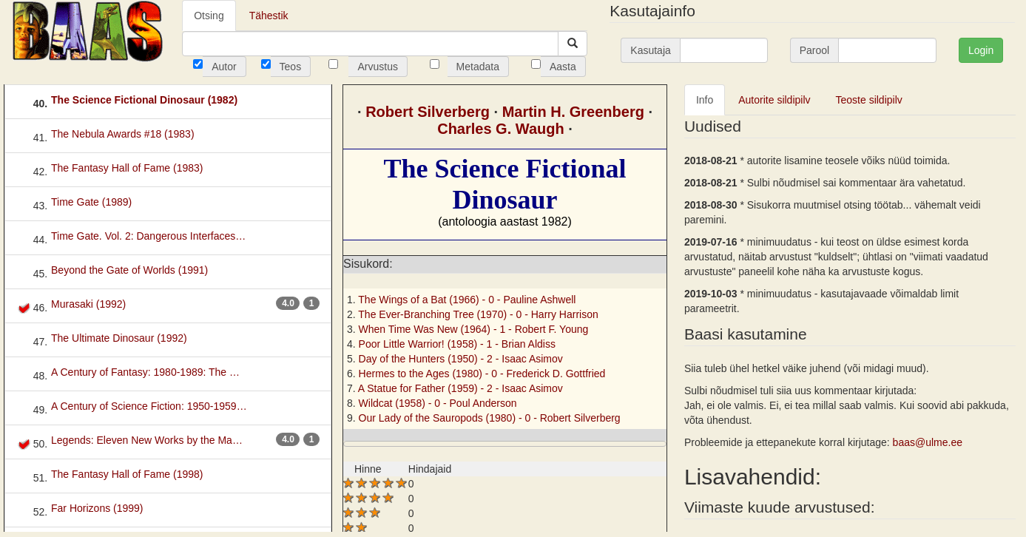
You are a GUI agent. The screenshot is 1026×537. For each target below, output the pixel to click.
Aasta (563, 66)
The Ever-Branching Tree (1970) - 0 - (478, 314)
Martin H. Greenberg (573, 112)
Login (980, 50)
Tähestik (268, 15)
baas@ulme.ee (927, 442)
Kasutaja (650, 50)
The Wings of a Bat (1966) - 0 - (467, 299)
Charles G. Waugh (500, 129)
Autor (224, 66)
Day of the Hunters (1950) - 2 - (461, 359)
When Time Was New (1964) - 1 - (474, 329)
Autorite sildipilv (774, 100)
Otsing (208, 15)
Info (704, 100)
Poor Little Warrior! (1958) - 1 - (457, 344)
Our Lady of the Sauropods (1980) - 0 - (490, 418)
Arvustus (377, 66)
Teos (291, 66)
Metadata (477, 66)
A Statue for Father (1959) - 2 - (460, 388)
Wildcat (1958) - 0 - (438, 403)
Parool (814, 50)
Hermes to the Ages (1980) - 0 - (482, 373)
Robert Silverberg (427, 112)
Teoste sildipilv (869, 100)
